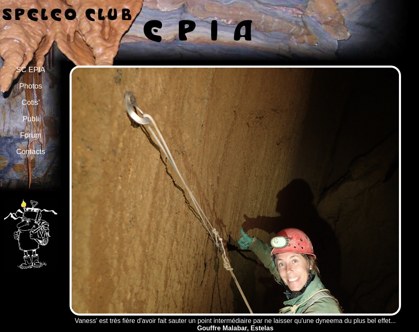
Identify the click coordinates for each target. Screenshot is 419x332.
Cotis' (31, 102)
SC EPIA (30, 70)
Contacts (30, 152)
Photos (30, 86)
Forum (30, 135)
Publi (31, 119)
